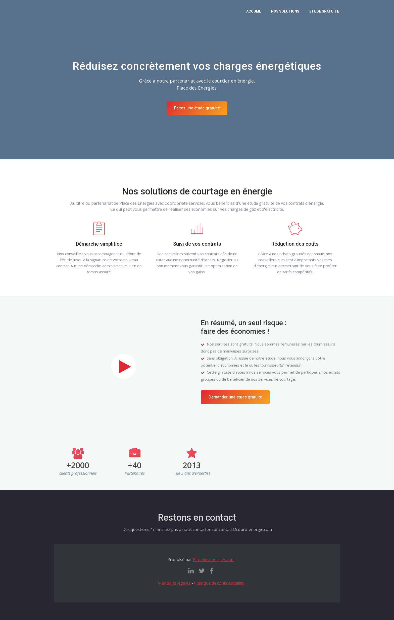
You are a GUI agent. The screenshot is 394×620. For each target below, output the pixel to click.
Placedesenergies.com (213, 559)
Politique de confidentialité (219, 583)
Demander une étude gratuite (235, 397)
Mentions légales (174, 583)
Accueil (253, 11)
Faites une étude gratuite (197, 108)
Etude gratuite (324, 11)
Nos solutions (285, 11)
